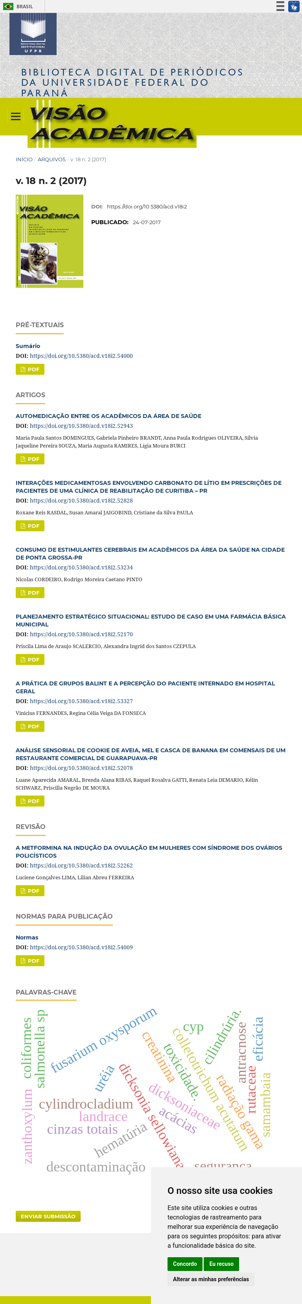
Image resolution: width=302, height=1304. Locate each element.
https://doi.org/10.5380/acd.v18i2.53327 (81, 701)
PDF (32, 369)
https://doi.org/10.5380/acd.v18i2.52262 (81, 865)
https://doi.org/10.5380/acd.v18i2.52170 (81, 634)
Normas (27, 937)
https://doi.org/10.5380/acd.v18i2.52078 (81, 768)
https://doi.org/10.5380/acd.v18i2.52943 (81, 425)
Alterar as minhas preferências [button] (211, 1279)
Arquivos (52, 159)
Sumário (28, 346)
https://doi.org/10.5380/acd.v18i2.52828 (81, 500)
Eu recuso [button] (221, 1264)
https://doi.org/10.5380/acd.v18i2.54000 (81, 355)
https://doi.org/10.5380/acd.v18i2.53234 (81, 567)
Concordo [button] (185, 1264)
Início (24, 159)
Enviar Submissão (48, 1216)
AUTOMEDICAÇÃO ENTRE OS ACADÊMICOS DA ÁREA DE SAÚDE (108, 416)
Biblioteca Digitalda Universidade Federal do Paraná (132, 82)
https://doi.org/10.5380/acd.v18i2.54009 (81, 947)
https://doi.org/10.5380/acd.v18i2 (147, 206)
